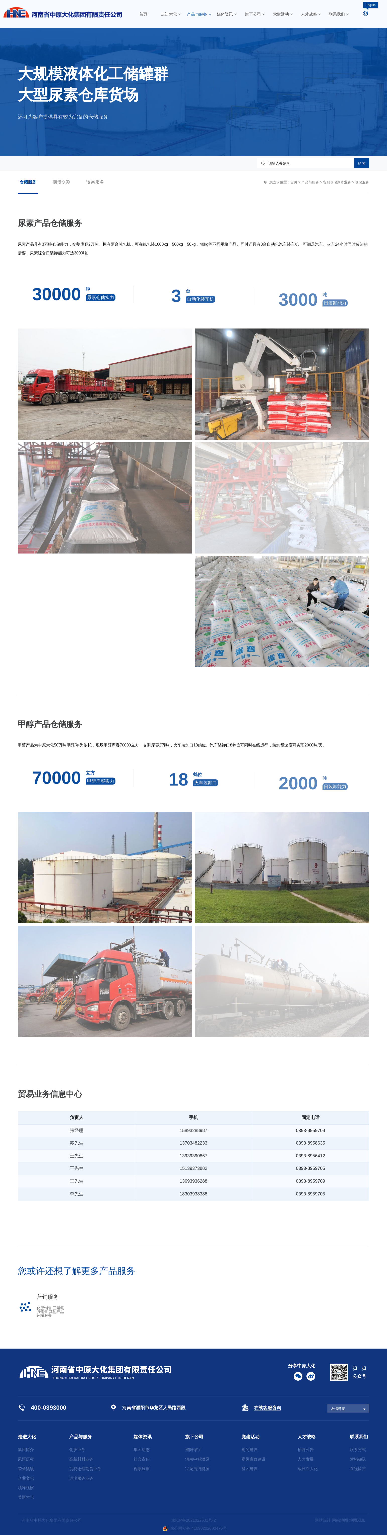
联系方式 (358, 1450)
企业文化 (26, 1478)
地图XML (357, 1520)
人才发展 (306, 1459)
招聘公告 (306, 1450)
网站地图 (340, 1520)
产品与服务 (310, 182)
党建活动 (250, 1436)
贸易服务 (95, 182)
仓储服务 (27, 182)
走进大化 (27, 1436)
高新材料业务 (81, 1459)
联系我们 (359, 1436)
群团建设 (249, 1469)
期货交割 (61, 182)
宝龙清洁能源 (197, 1469)
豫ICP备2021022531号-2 (193, 1520)
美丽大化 (26, 1497)
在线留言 (358, 1469)
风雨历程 (26, 1459)
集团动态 (142, 1450)
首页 (293, 182)
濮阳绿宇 (193, 1450)
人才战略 (307, 1436)
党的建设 (249, 1450)
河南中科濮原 (197, 1459)
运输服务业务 (81, 1478)
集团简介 (26, 1450)
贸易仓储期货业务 (337, 182)
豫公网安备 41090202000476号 (195, 1528)
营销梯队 (358, 1459)
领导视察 (26, 1488)
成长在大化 (308, 1469)
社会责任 (142, 1459)
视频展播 (142, 1469)
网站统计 (323, 1520)
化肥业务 (77, 1450)
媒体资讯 (143, 1436)
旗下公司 (194, 1436)
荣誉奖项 (26, 1469)
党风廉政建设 (253, 1459)
